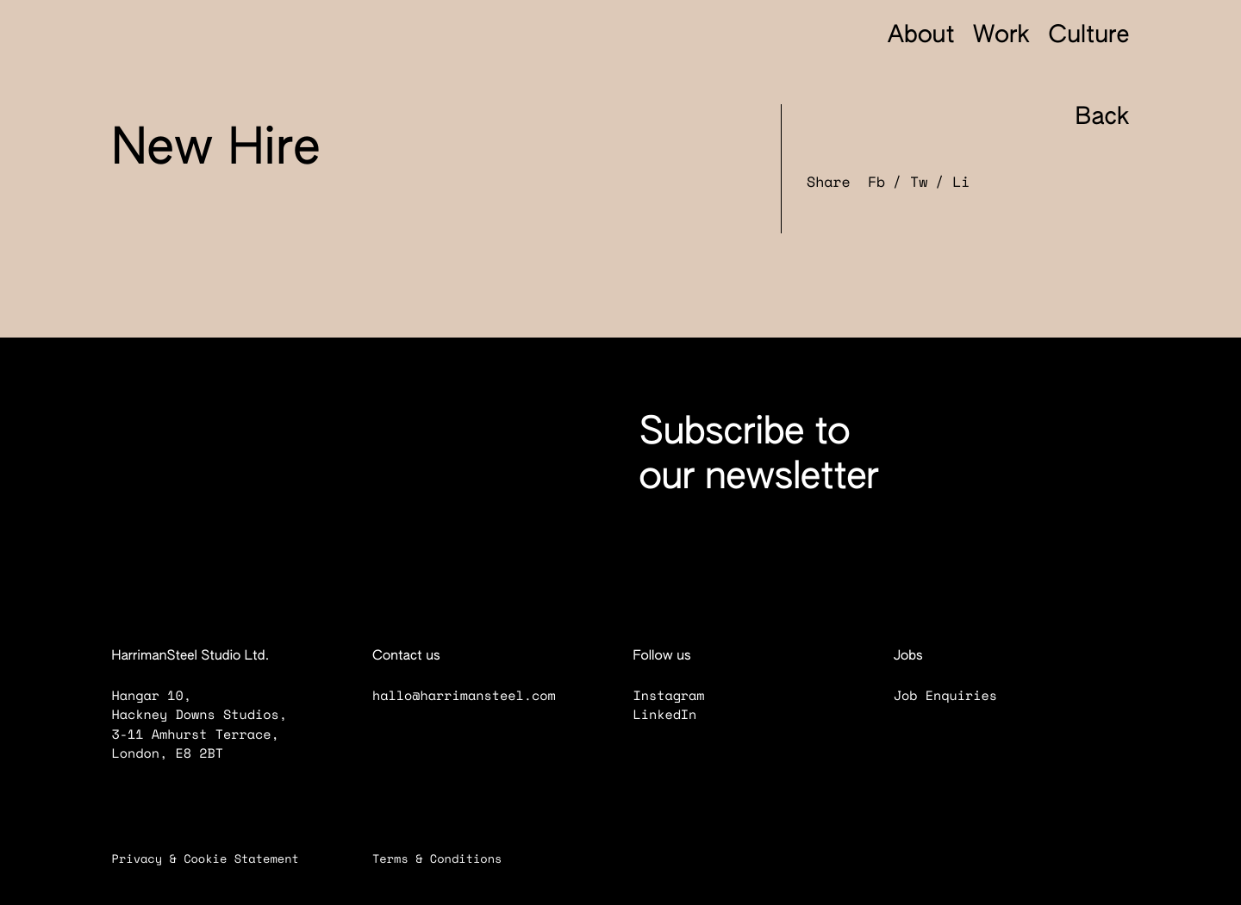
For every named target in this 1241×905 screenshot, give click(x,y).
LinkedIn (676, 714)
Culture (1088, 36)
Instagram (680, 695)
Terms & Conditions (448, 858)
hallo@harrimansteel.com (464, 695)
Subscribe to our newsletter (759, 455)
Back (1087, 118)
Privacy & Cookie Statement (216, 858)
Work (1001, 36)
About (921, 36)
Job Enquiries (957, 695)
